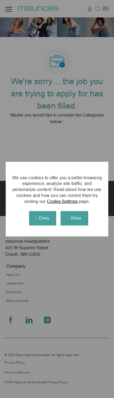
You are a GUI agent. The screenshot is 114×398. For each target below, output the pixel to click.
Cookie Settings (62, 201)
